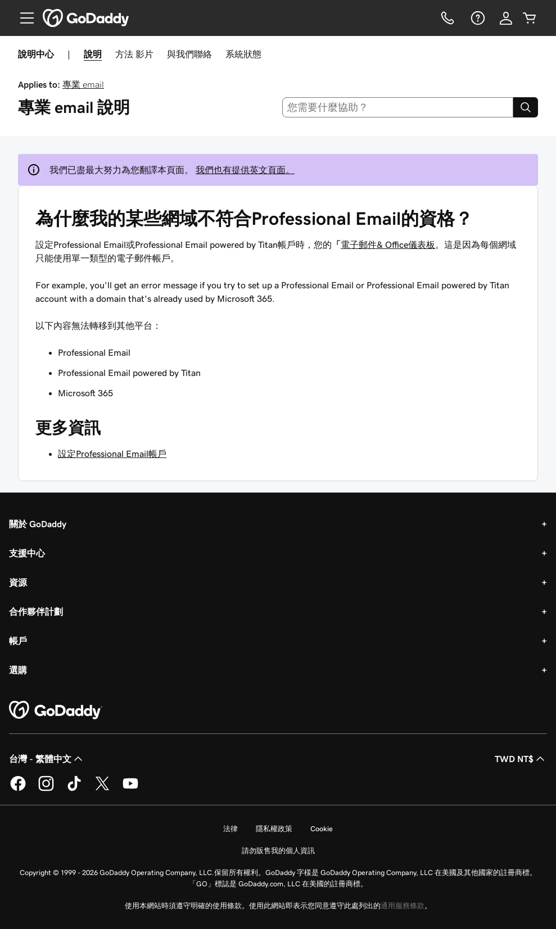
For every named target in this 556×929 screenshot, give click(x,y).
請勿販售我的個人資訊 (278, 850)
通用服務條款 (402, 905)
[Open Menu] (22, 17)
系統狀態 (243, 53)
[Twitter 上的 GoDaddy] (102, 789)
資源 (18, 582)
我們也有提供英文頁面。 (245, 169)
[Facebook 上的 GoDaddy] (18, 789)
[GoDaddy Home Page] (55, 710)
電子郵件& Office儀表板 (388, 244)
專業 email (83, 84)
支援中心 (27, 553)
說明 (93, 53)
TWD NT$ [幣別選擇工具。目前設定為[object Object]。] (521, 758)
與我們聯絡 (189, 53)
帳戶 (18, 640)
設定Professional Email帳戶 (112, 453)
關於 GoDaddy (37, 523)
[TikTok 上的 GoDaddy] (74, 789)
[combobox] (397, 107)
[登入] (506, 18)
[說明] (477, 18)
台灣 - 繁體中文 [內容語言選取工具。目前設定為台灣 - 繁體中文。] (47, 758)
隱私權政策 (274, 828)
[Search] (525, 107)
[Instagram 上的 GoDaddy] (46, 789)
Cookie (321, 828)
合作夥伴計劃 (36, 611)
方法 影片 (134, 53)
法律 (230, 828)
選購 (18, 669)
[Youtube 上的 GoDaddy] (130, 789)
